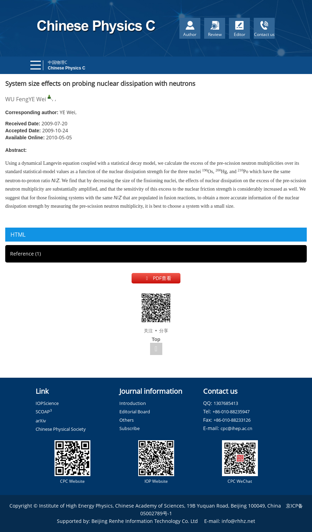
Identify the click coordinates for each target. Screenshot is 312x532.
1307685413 (226, 403)
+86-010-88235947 (231, 411)
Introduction (132, 403)
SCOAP (44, 411)
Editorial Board (134, 411)
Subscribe (129, 428)
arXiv (41, 421)
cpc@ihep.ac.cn (236, 428)
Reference (25, 253)
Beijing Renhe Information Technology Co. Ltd (144, 521)
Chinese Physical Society (61, 429)
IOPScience (47, 403)
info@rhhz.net (238, 521)
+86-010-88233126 (232, 420)
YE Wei (37, 99)
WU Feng (17, 99)
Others (126, 420)
